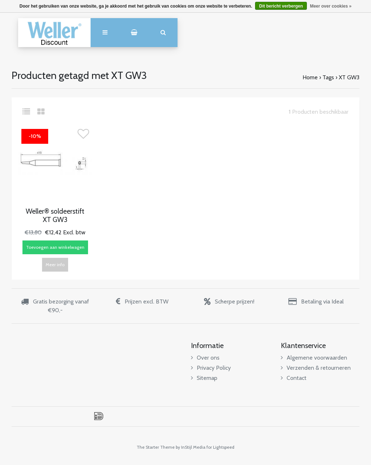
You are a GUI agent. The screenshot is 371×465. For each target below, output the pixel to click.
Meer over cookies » (330, 6)
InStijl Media (193, 447)
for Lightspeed (220, 447)
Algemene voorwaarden (314, 357)
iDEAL (98, 416)
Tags (328, 77)
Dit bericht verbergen (281, 6)
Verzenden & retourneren (316, 367)
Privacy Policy (211, 367)
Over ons (205, 357)
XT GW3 (349, 77)
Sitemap (204, 377)
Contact (294, 377)
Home (310, 77)
